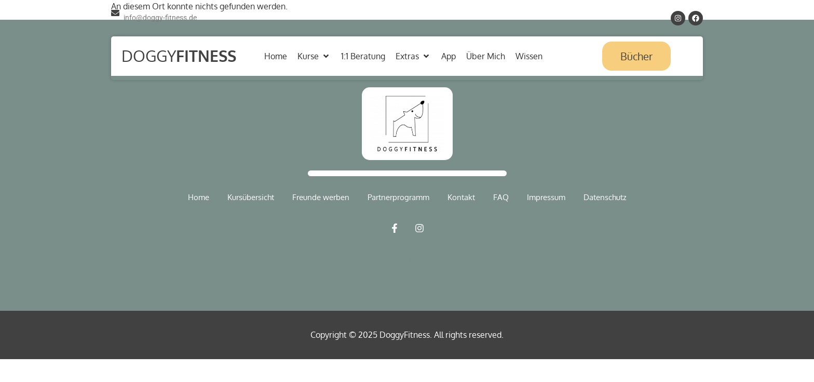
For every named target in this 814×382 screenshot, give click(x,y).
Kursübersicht (250, 197)
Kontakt (461, 197)
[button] (314, 56)
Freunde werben (320, 197)
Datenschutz (605, 197)
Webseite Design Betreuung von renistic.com (466, 260)
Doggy (178, 55)
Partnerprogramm (398, 197)
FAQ (501, 197)
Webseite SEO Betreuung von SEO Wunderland (352, 260)
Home (198, 197)
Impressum (546, 197)
